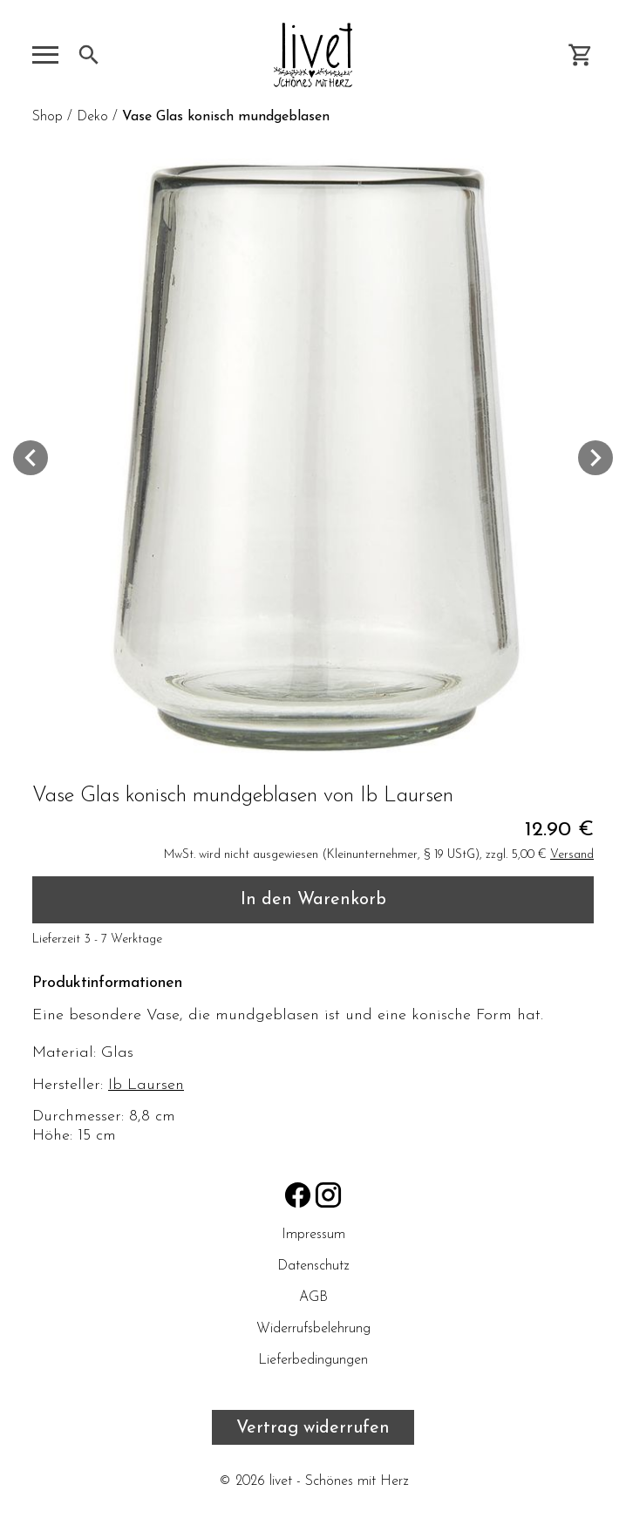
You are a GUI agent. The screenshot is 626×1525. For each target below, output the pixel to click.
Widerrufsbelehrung (313, 1329)
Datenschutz (313, 1266)
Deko (92, 117)
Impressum (313, 1235)
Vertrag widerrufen (313, 1428)
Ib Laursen (146, 1085)
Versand (572, 854)
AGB (313, 1297)
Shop (47, 117)
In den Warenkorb (313, 900)
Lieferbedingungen (313, 1360)
